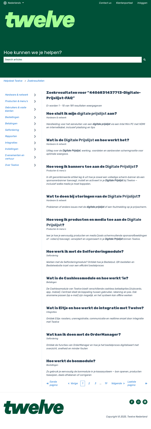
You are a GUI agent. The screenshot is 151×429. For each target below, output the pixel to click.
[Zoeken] (144, 59)
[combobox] (73, 59)
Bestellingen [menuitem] (12, 117)
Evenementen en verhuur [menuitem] (14, 157)
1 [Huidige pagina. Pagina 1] (82, 383)
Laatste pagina (137, 383)
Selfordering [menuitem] (12, 130)
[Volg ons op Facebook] (131, 401)
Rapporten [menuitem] (11, 136)
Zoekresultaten (35, 80)
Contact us (105, 2)
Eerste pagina (51, 383)
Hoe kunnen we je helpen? (33, 52)
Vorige (73, 383)
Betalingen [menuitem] (11, 123)
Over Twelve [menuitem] (12, 165)
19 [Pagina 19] (106, 383)
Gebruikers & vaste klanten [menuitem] (15, 109)
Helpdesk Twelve (13, 80)
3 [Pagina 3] (95, 383)
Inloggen (142, 2)
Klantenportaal (124, 2)
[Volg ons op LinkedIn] (145, 401)
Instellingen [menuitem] (11, 149)
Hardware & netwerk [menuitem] (16, 94)
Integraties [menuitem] (11, 142)
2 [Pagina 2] (89, 383)
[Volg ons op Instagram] (138, 401)
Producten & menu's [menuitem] (16, 101)
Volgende (118, 383)
